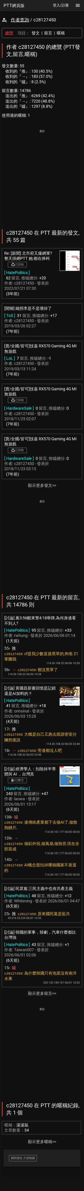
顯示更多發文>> (42, 485)
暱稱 (61, 33)
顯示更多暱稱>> (42, 1141)
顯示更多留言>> (42, 993)
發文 (36, 33)
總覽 (9, 33)
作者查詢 (20, 19)
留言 (48, 33)
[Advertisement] (42, 176)
